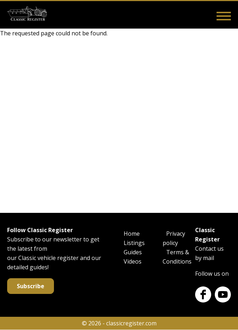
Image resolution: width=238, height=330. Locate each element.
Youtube (223, 294)
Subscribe (30, 286)
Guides (133, 252)
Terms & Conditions (177, 256)
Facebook (203, 294)
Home (132, 234)
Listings (134, 243)
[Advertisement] (119, 124)
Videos (133, 261)
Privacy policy (174, 238)
